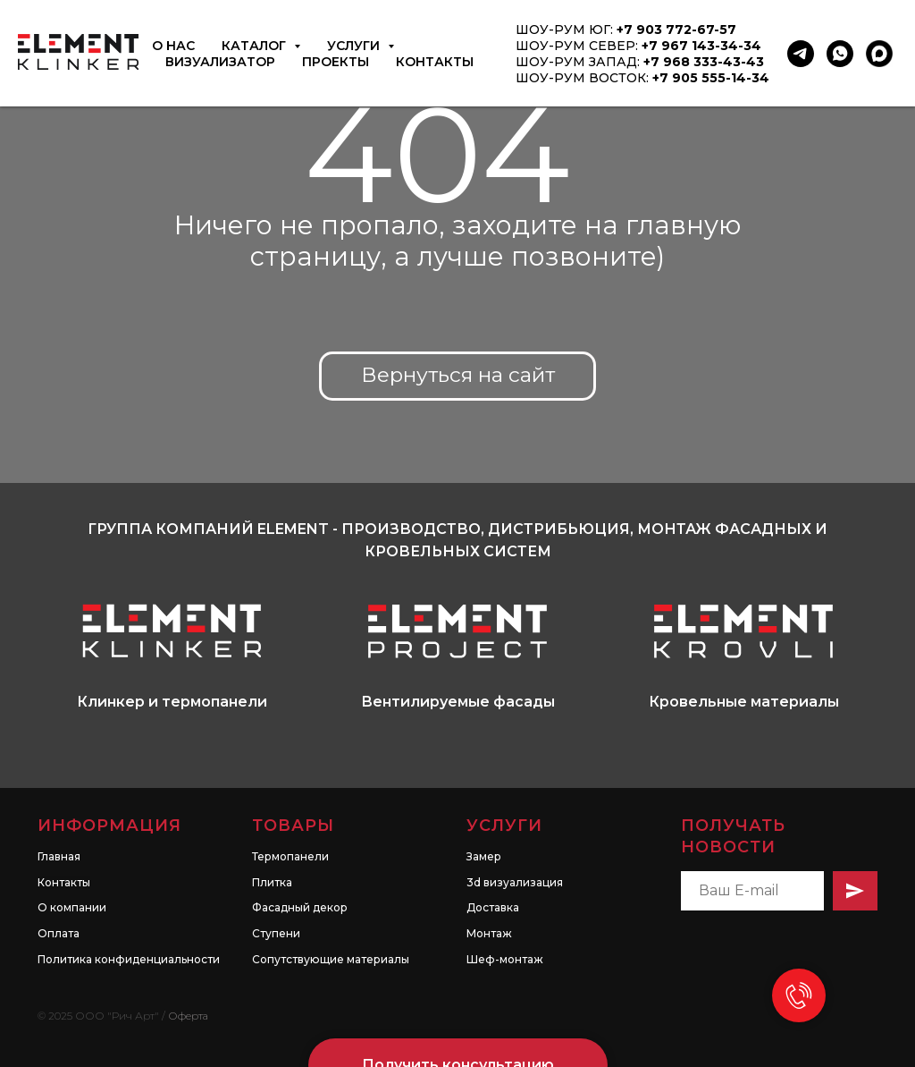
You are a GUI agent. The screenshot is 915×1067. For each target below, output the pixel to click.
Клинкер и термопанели (172, 701)
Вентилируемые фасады (458, 701)
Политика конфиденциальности (129, 920)
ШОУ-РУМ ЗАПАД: (579, 62)
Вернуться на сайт (458, 374)
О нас (173, 46)
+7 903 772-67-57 (676, 29)
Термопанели (290, 818)
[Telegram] (800, 53)
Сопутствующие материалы (330, 920)
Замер (483, 818)
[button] (458, 1027)
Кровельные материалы (744, 701)
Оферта (188, 977)
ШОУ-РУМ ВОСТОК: (584, 78)
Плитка (272, 844)
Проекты (335, 62)
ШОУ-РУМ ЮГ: (566, 29)
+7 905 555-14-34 (710, 78)
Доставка (492, 869)
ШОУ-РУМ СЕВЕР (575, 46)
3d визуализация (514, 844)
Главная (59, 818)
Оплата (59, 895)
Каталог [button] (256, 46)
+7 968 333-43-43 (703, 62)
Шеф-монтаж (504, 920)
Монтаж (489, 895)
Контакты (435, 62)
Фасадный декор (300, 869)
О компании (72, 869)
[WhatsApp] (840, 53)
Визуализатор (220, 62)
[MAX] (879, 53)
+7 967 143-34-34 (701, 46)
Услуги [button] (355, 46)
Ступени (276, 895)
